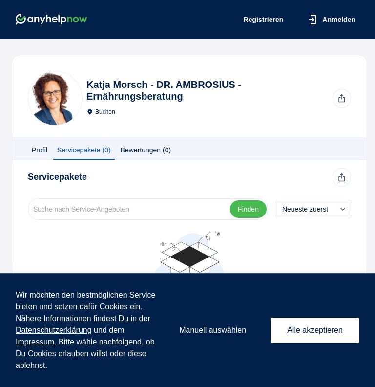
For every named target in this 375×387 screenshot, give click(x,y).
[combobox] (313, 209)
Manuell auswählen (212, 330)
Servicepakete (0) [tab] (84, 150)
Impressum (35, 342)
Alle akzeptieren (315, 330)
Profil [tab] (39, 150)
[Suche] (129, 209)
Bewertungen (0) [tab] (146, 150)
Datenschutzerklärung (54, 330)
